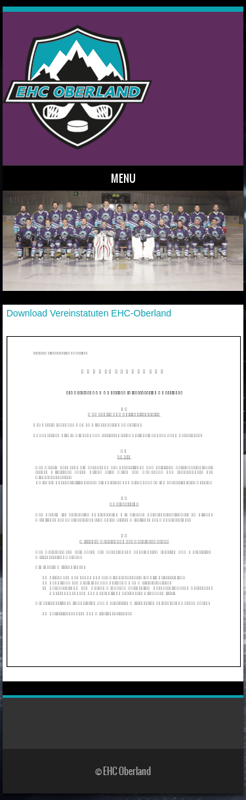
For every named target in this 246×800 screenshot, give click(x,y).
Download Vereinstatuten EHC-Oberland (89, 313)
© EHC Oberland (123, 771)
